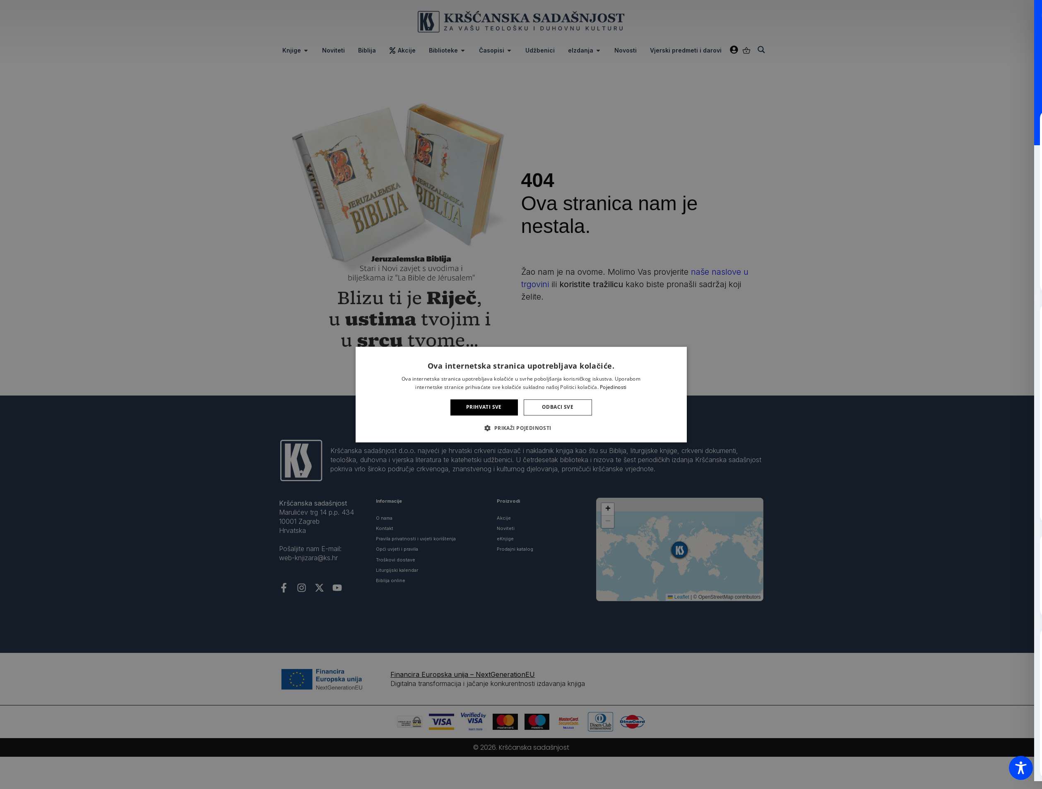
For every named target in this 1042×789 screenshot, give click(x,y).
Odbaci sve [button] (557, 407)
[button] (521, 428)
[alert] (521, 394)
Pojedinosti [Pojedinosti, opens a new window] (613, 387)
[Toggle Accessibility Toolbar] (1021, 768)
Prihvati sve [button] (484, 407)
